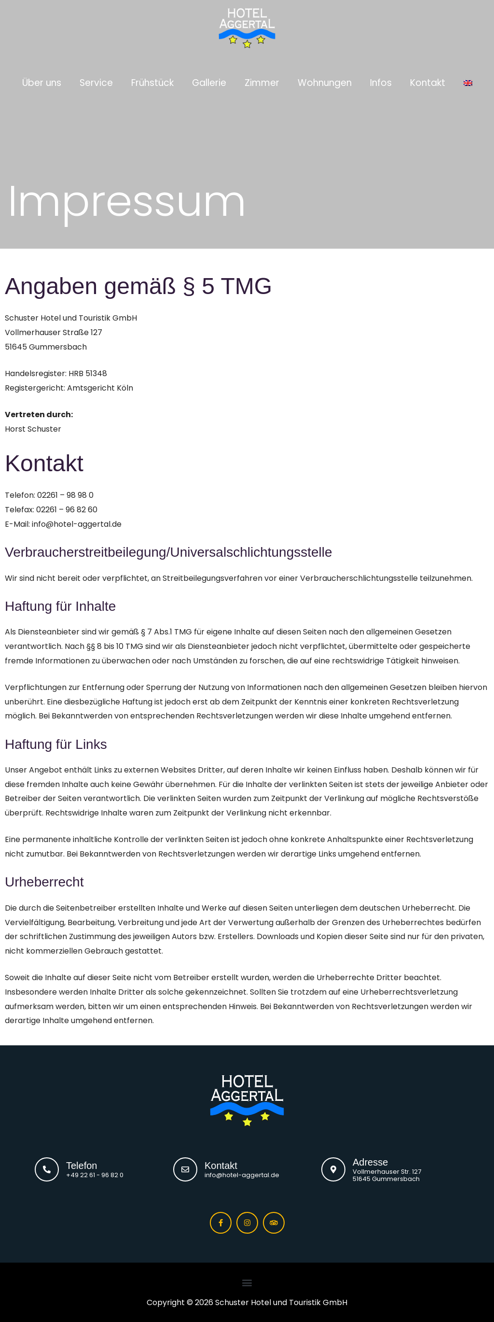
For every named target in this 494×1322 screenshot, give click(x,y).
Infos (381, 80)
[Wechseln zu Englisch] (467, 80)
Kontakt (427, 80)
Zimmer (262, 80)
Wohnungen (325, 80)
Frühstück (152, 80)
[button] (247, 1283)
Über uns (41, 80)
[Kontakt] (185, 1169)
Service (96, 80)
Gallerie (209, 80)
